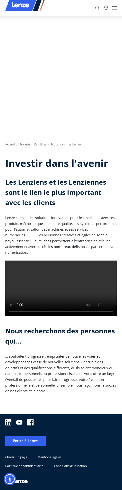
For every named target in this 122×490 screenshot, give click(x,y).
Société (25, 144)
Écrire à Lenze (25, 441)
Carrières (40, 144)
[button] (10, 479)
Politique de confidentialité (24, 466)
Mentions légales (49, 457)
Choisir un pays (16, 457)
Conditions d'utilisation (70, 466)
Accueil (10, 144)
